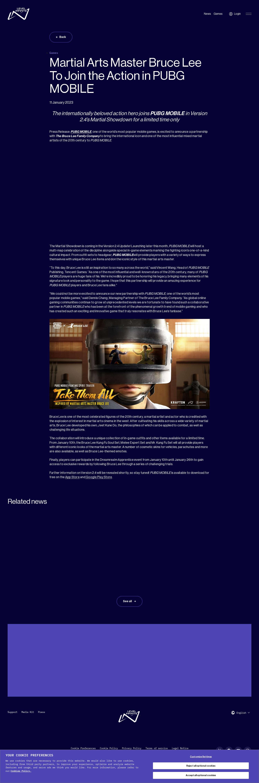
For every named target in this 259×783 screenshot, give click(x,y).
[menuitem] (243, 712)
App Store (72, 477)
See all (127, 601)
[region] (129, 766)
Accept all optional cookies (201, 775)
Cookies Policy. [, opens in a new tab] (21, 771)
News (207, 13)
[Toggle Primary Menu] (248, 14)
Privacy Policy (131, 748)
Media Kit (27, 712)
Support (12, 712)
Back (62, 37)
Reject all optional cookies (201, 766)
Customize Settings (201, 756)
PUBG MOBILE (81, 131)
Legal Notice (180, 748)
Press (41, 712)
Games (218, 13)
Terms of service (157, 748)
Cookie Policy (109, 748)
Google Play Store (98, 477)
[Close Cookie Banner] (253, 766)
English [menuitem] (241, 712)
